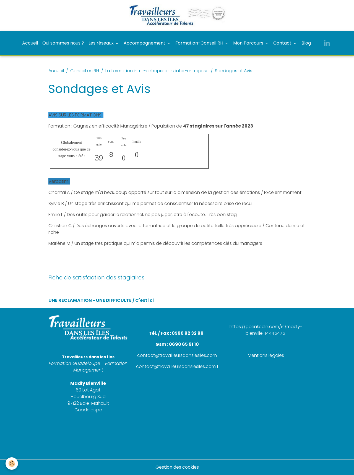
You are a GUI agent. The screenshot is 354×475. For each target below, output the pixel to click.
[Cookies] (12, 463)
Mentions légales (266, 355)
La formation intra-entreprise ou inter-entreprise (157, 71)
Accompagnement (145, 43)
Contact (283, 43)
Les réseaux (101, 43)
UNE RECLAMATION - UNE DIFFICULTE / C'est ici (101, 300)
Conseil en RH (84, 71)
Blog (306, 43)
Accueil (30, 43)
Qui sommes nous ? (63, 43)
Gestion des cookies (177, 467)
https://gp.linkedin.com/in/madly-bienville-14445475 (266, 329)
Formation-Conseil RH (199, 43)
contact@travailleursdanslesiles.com (177, 355)
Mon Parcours (248, 43)
